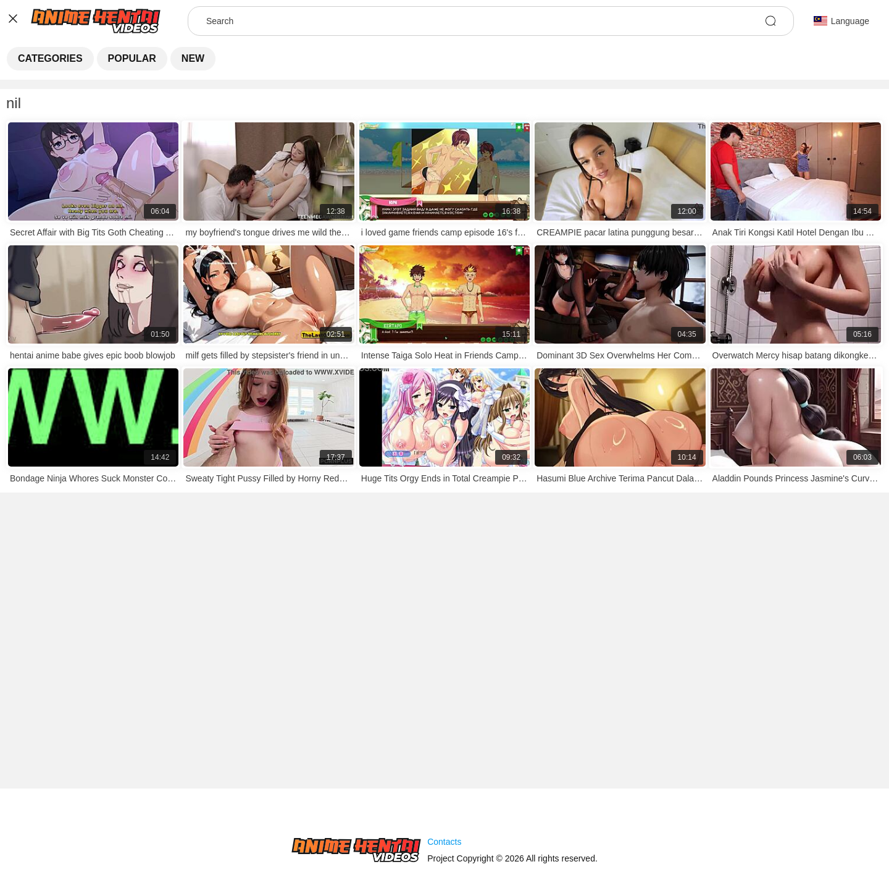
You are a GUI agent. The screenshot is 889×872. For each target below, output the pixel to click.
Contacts (444, 842)
